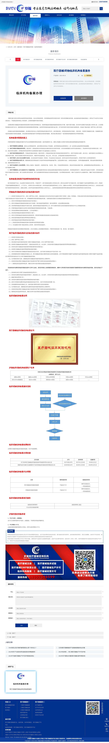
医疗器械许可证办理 (60, 59)
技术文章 (59, 15)
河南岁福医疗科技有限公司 (45, 741)
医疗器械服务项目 (10, 706)
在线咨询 (63, 98)
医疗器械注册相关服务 (72, 59)
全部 (18, 59)
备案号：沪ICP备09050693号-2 (70, 741)
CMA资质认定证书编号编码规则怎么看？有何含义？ (22, 648)
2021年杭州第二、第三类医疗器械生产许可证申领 (71, 652)
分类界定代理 (23, 716)
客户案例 (7, 708)
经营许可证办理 (39, 716)
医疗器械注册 (26, 59)
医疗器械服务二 (40, 703)
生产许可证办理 (39, 708)
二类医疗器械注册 (25, 708)
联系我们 (83, 15)
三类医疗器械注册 (25, 711)
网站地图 (81, 741)
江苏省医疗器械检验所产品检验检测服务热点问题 (71, 648)
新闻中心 (47, 15)
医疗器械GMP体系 (49, 59)
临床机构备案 (38, 47)
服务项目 (35, 15)
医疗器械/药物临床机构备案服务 (21, 690)
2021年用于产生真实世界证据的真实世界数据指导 (21, 652)
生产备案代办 (38, 706)
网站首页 (11, 15)
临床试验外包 (23, 713)
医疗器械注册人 (24, 718)
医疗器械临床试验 (28, 47)
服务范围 (8, 720)
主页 (15, 47)
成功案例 (71, 15)
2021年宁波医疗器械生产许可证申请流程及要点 (20, 657)
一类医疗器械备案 (25, 706)
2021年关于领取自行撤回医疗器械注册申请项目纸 (71, 657)
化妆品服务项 (84, 59)
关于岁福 (23, 15)
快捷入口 (8, 703)
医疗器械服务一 (25, 703)
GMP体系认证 (39, 711)
